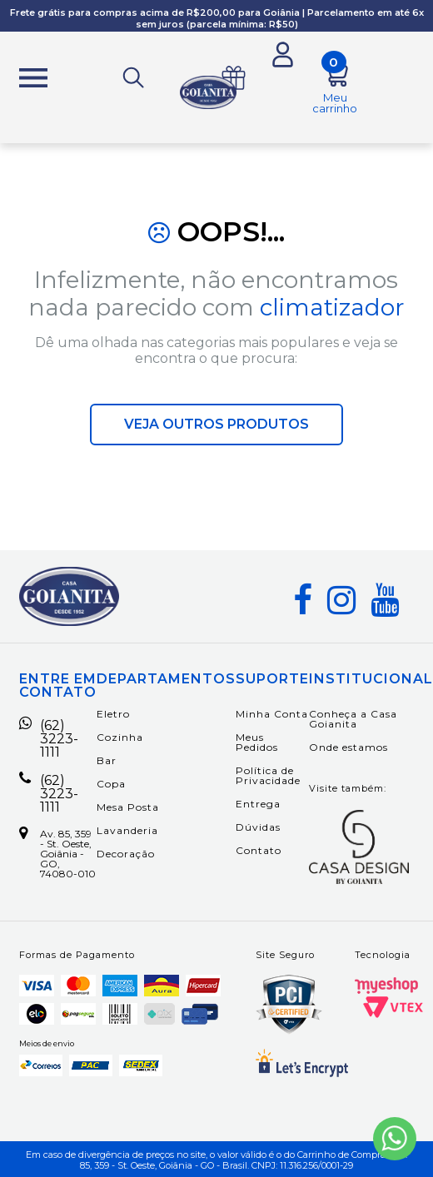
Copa (111, 783)
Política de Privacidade (268, 775)
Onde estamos (348, 747)
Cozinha (120, 737)
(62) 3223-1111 (48, 739)
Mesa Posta (128, 807)
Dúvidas (258, 827)
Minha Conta (272, 714)
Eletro (113, 714)
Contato (258, 850)
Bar (107, 760)
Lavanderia (127, 830)
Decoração (126, 853)
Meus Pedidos (257, 742)
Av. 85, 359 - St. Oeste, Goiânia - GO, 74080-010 (57, 854)
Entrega (258, 803)
